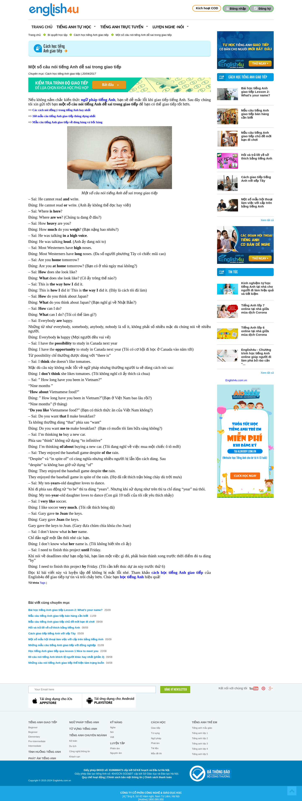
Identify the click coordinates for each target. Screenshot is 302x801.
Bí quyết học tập (57, 34)
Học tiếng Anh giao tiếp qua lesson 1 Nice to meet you (63, 651)
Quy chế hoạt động (93, 777)
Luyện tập (117, 743)
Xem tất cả (267, 220)
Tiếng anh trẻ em (204, 722)
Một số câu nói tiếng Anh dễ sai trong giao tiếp (144, 34)
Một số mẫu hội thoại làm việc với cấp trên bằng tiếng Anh (256, 202)
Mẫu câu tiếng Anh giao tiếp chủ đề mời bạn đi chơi (256, 136)
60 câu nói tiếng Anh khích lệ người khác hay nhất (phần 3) (66, 656)
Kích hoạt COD (207, 8)
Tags (42, 582)
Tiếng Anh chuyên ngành (88, 735)
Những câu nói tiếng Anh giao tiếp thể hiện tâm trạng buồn (66, 662)
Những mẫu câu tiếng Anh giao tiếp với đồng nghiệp (62, 645)
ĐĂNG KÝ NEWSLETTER (175, 689)
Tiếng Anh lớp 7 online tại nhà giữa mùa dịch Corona (255, 308)
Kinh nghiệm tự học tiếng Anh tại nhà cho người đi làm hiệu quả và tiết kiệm (257, 288)
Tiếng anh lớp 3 (200, 743)
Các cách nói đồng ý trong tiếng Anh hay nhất (61, 110)
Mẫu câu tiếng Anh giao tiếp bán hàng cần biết (255, 114)
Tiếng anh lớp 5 (200, 754)
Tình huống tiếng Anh (44, 751)
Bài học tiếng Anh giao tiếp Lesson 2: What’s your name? (255, 91)
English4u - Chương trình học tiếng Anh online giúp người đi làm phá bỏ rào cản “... (256, 357)
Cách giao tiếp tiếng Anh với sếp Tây (256, 178)
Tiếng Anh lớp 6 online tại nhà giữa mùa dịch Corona (255, 331)
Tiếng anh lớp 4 (200, 749)
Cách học (158, 722)
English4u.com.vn (236, 380)
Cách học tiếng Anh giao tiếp (91, 34)
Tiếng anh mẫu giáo (202, 728)
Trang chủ (41, 27)
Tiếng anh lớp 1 (200, 733)
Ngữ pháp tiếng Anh (84, 722)
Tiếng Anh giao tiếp (42, 722)
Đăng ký (265, 8)
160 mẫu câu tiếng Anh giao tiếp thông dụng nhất (63, 116)
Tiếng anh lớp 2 (200, 738)
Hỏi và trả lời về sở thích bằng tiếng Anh (256, 156)
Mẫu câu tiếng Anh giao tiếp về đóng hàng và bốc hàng (67, 122)
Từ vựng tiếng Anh (83, 728)
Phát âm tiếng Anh (42, 758)
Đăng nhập (238, 8)
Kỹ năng (116, 722)
